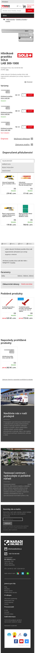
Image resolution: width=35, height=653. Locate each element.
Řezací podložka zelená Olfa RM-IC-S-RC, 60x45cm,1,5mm (25, 215)
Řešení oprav (8, 591)
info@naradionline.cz (15, 549)
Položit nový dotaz (26, 284)
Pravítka (8, 21)
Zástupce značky (24, 144)
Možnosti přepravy (23, 138)
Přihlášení (5, 1)
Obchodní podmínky (10, 598)
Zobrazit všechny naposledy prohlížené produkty (17, 379)
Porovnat (29, 82)
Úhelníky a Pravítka (21, 19)
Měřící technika (10, 19)
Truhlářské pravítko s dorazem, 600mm (8, 307)
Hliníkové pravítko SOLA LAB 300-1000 (7, 357)
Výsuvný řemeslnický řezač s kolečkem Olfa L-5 (9, 183)
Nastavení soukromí (10, 625)
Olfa (15, 188)
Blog (5, 587)
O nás (6, 610)
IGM (15, 313)
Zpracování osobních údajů (12, 622)
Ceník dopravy (8, 602)
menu (5, 16)
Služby (6, 604)
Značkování (6, 171)
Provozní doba (8, 614)
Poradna (7, 589)
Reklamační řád (9, 600)
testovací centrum (21, 484)
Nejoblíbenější (7, 161)
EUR (20, 6)
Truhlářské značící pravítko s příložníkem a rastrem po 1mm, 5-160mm (25, 309)
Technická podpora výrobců (13, 620)
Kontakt (6, 612)
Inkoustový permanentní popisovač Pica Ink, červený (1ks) (26, 183)
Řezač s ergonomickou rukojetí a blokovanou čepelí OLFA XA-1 (8, 215)
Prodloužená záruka (10, 592)
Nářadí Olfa (6, 164)
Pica (31, 188)
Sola (7, 69)
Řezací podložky (8, 167)
